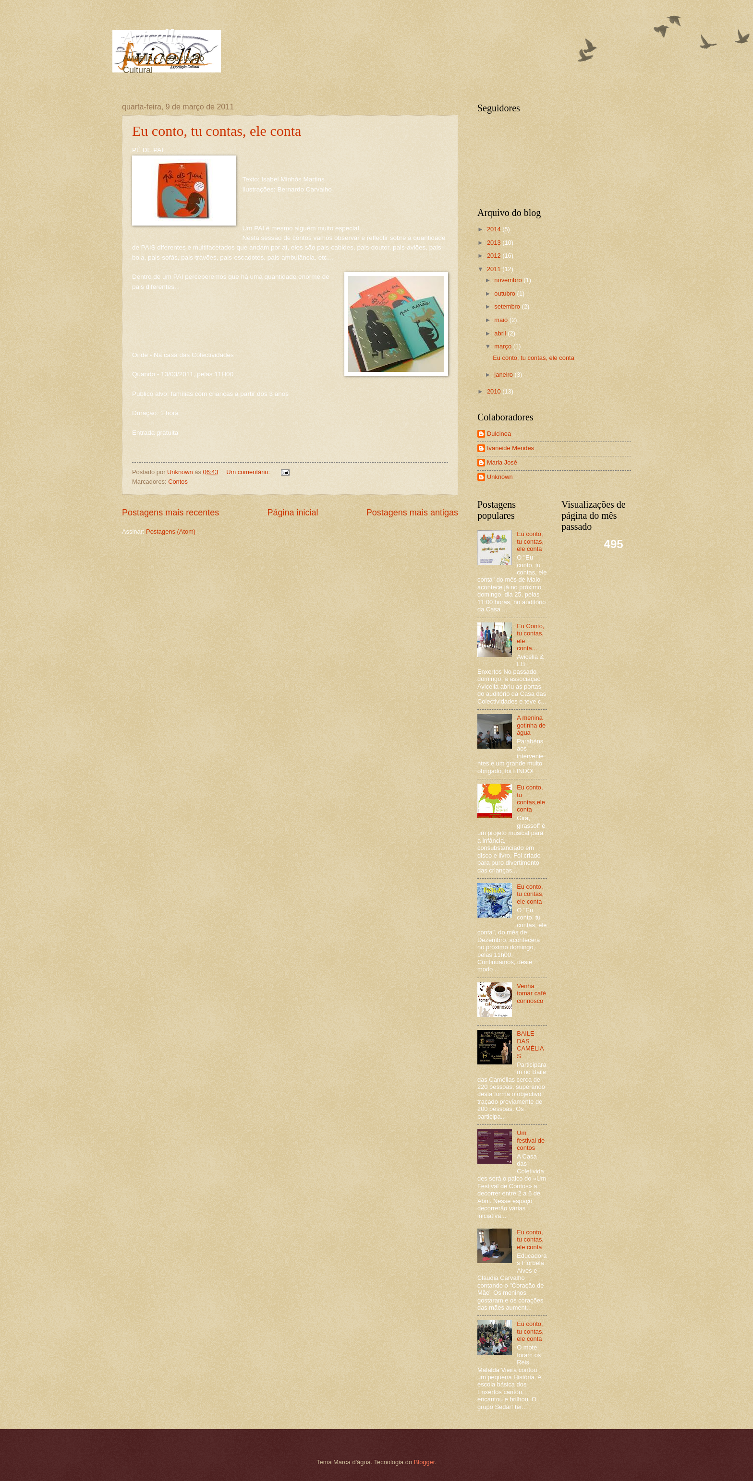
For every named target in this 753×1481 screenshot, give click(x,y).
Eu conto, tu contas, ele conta (216, 131)
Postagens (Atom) (170, 531)
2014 (494, 229)
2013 (494, 242)
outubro (505, 293)
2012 (494, 255)
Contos (178, 481)
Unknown (500, 476)
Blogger (424, 1462)
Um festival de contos (531, 1140)
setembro (508, 306)
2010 (494, 391)
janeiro (504, 374)
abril (501, 333)
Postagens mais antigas (412, 512)
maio (501, 319)
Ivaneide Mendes (510, 448)
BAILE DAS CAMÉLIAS (530, 1044)
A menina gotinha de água (531, 725)
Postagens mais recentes (170, 512)
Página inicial (292, 512)
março (503, 346)
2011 (494, 269)
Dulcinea (499, 433)
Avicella (153, 36)
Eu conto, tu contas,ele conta (531, 798)
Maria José (502, 462)
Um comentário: (248, 472)
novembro (508, 280)
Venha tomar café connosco (531, 993)
